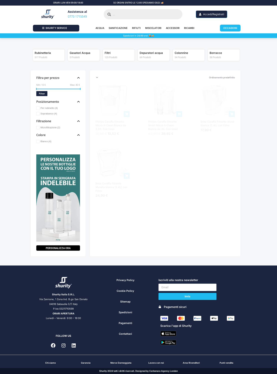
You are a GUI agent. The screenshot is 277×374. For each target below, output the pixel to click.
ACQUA (100, 27)
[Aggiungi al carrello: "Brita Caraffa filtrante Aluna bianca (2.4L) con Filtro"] (232, 114)
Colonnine (216, 53)
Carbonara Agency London (163, 371)
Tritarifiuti (41, 53)
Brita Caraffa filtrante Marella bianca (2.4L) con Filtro (111, 187)
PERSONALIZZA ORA (58, 248)
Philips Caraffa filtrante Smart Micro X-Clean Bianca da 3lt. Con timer (163, 125)
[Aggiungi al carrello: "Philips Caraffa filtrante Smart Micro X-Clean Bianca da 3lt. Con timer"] (179, 114)
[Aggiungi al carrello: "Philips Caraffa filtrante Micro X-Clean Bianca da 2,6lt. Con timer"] (127, 114)
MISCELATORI (153, 27)
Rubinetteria (78, 53)
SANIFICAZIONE (118, 27)
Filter (42, 93)
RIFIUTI (136, 27)
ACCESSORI (173, 27)
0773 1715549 (77, 16)
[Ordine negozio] (165, 77)
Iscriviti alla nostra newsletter (178, 280)
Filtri (143, 53)
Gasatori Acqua (115, 53)
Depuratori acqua (186, 53)
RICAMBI (189, 27)
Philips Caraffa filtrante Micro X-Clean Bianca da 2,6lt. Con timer (111, 125)
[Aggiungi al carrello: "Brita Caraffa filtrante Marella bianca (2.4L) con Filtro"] (127, 176)
